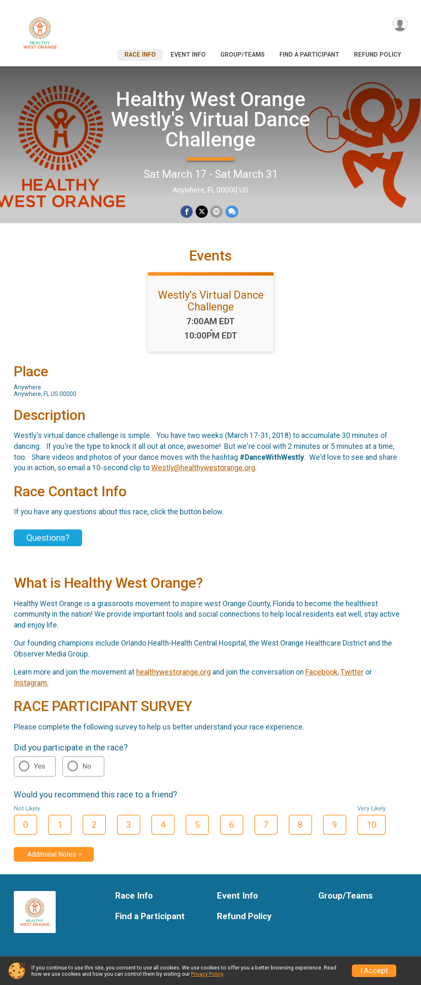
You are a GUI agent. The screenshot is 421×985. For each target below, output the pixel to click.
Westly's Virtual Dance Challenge (210, 303)
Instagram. (31, 685)
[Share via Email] (216, 212)
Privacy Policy (207, 974)
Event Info (188, 54)
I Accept (374, 971)
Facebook (321, 674)
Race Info (140, 54)
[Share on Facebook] (187, 212)
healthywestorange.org (173, 674)
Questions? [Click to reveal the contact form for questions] (48, 540)
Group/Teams (242, 54)
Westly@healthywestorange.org (203, 470)
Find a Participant (309, 54)
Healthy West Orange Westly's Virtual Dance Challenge (210, 119)
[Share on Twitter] (202, 212)
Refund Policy (377, 54)
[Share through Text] (231, 212)
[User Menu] (400, 24)
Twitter (352, 674)
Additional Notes (51, 857)
